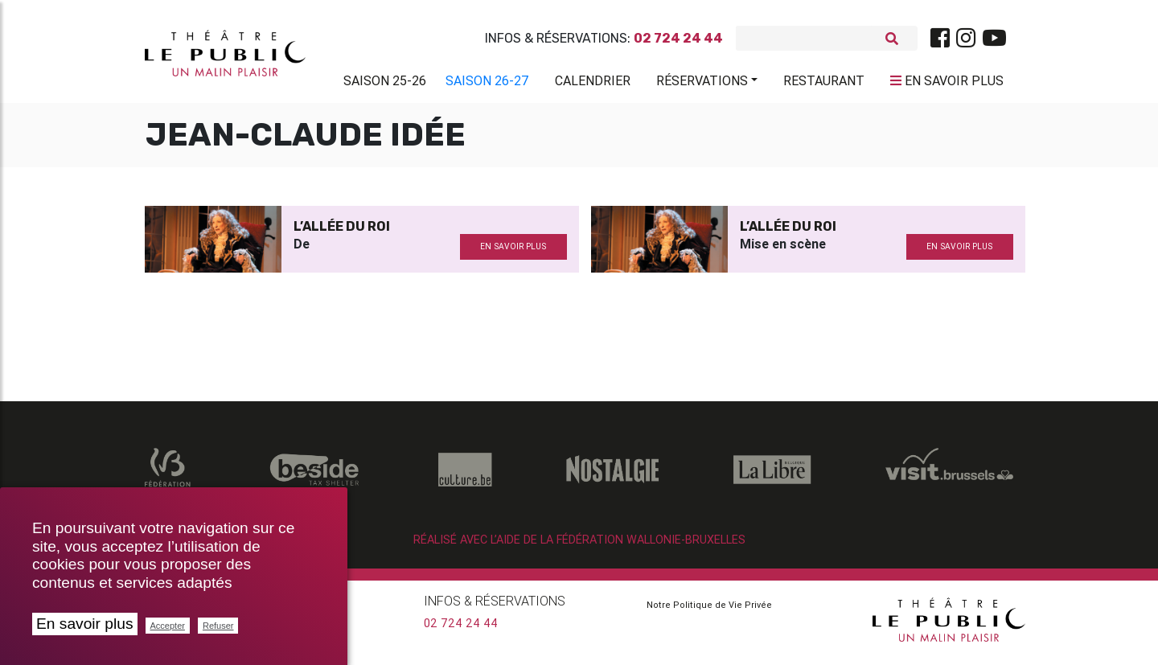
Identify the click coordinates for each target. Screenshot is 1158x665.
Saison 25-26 (384, 84)
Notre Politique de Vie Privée (709, 611)
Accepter (167, 625)
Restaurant (823, 84)
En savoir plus (84, 623)
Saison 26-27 (487, 84)
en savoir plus (513, 253)
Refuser (218, 625)
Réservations (702, 84)
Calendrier (592, 84)
